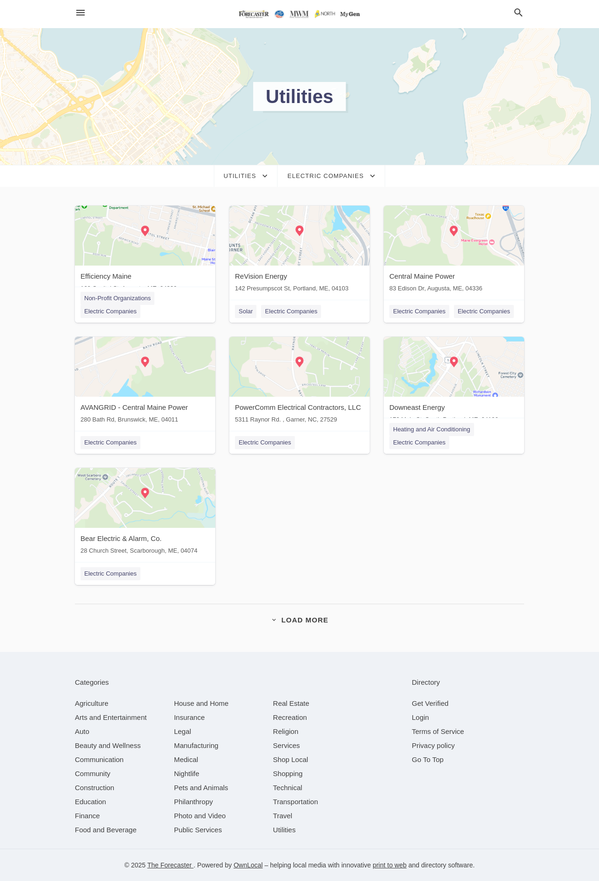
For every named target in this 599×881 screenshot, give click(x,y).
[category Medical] (186, 759)
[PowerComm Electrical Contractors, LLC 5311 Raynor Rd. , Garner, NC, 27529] (299, 382)
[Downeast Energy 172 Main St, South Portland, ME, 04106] (454, 382)
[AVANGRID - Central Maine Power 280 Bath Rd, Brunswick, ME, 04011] (145, 382)
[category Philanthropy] (193, 802)
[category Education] (90, 802)
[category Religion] (285, 731)
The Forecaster (170, 865)
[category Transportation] (295, 802)
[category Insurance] (189, 717)
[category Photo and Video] (200, 816)
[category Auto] (82, 731)
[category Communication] (99, 759)
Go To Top (428, 759)
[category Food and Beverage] (106, 830)
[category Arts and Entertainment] (110, 717)
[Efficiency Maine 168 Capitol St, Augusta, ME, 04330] (145, 251)
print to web (389, 865)
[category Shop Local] (290, 759)
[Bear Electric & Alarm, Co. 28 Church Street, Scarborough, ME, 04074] (145, 513)
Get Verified (430, 703)
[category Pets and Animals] (201, 788)
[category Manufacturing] (196, 745)
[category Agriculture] (92, 703)
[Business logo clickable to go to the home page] (299, 14)
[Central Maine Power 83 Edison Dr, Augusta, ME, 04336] (454, 251)
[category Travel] (282, 816)
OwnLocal (248, 865)
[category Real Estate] (291, 703)
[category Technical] (287, 788)
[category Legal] (182, 731)
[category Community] (92, 773)
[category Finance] (87, 816)
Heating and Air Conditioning (431, 429)
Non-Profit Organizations (117, 298)
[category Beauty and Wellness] (108, 745)
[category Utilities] (284, 830)
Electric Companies (110, 311)
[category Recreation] (290, 717)
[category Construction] (94, 788)
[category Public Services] (198, 830)
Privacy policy (433, 745)
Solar (246, 311)
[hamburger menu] (80, 13)
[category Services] (286, 745)
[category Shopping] (287, 773)
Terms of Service (438, 731)
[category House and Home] (201, 703)
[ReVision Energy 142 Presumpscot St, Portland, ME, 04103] (299, 251)
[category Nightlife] (186, 773)
